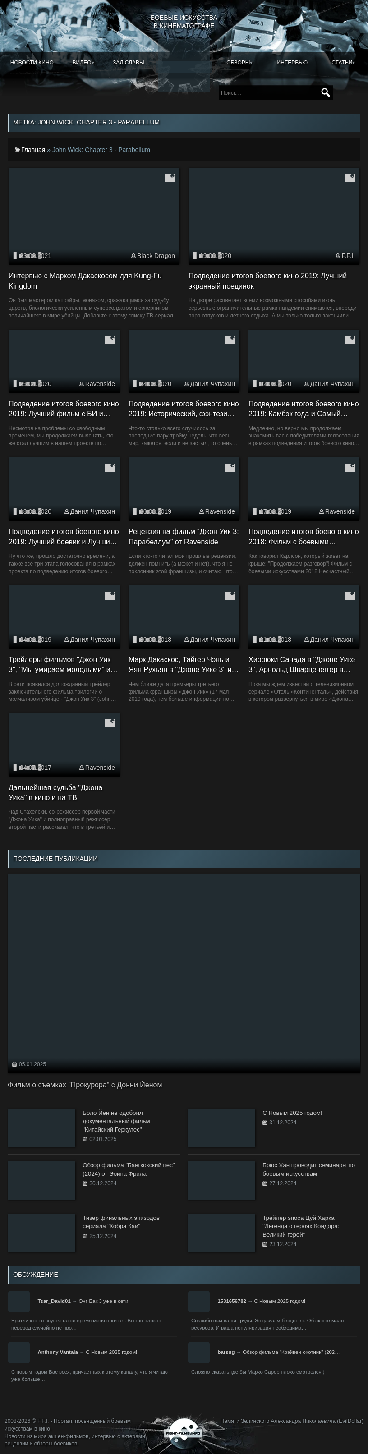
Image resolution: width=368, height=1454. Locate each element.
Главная (33, 149)
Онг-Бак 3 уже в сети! (103, 1301)
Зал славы (128, 63)
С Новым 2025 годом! (280, 1301)
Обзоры (238, 63)
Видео (81, 63)
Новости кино (32, 63)
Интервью (292, 63)
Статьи (341, 63)
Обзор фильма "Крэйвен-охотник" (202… (291, 1352)
